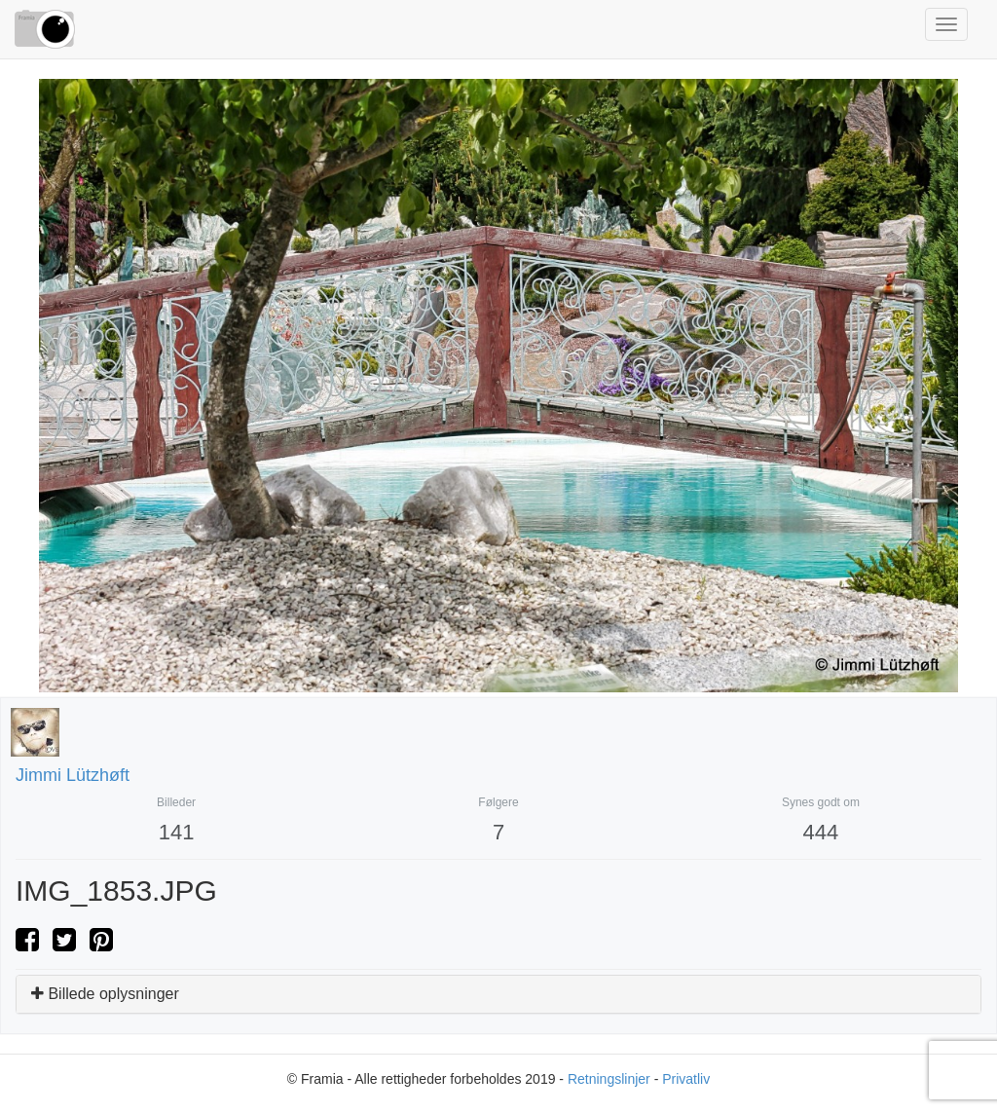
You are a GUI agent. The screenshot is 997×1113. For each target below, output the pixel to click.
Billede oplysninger (105, 993)
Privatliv (686, 1079)
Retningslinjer (609, 1079)
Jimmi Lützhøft (72, 775)
